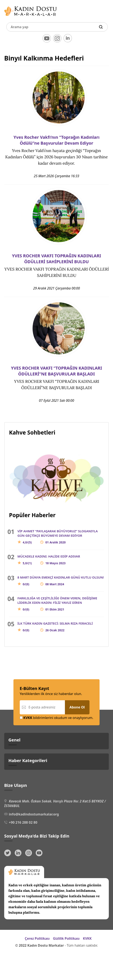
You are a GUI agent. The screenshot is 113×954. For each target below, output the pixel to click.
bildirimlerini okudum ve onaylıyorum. (56, 717)
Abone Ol (77, 707)
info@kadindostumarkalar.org (34, 814)
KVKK (87, 938)
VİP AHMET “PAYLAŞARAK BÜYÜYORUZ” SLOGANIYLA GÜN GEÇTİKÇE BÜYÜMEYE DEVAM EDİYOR (57, 536)
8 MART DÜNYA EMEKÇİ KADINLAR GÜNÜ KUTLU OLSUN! (60, 580)
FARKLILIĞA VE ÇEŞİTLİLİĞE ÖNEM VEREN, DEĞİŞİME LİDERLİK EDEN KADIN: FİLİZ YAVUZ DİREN (57, 604)
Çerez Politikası (37, 938)
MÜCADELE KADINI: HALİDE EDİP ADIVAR (48, 559)
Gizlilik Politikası (66, 938)
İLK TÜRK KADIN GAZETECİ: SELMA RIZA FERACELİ (55, 626)
